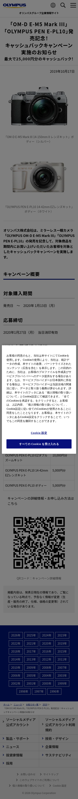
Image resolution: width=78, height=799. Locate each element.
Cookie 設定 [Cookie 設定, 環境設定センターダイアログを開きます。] (39, 433)
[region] (39, 399)
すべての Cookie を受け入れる (39, 444)
